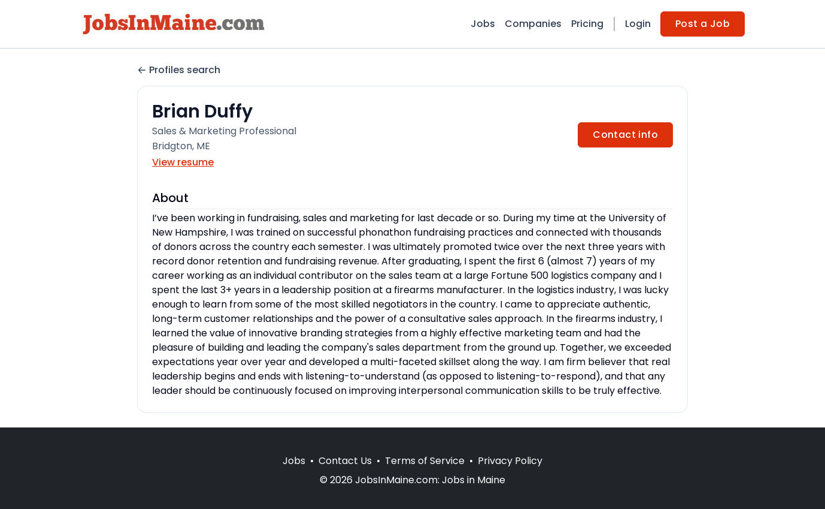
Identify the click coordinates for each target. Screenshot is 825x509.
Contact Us (345, 461)
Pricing (587, 24)
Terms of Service (425, 461)
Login (638, 24)
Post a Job (702, 24)
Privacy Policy (510, 461)
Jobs (483, 24)
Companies (533, 24)
